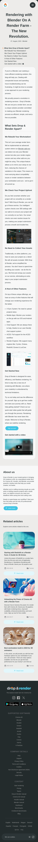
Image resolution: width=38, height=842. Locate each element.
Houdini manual (19, 799)
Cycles (19, 734)
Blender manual (19, 802)
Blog (19, 813)
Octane (19, 725)
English (8, 822)
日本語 (30, 826)
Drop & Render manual (19, 794)
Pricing (19, 788)
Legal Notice (19, 775)
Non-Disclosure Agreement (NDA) (19, 769)
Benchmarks (19, 808)
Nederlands (15, 822)
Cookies (19, 767)
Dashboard (19, 805)
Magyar (23, 822)
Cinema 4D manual (19, 797)
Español (8, 826)
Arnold (19, 731)
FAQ (19, 755)
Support (19, 758)
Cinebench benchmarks (19, 811)
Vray (19, 737)
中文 (22, 830)
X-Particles (19, 745)
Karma (19, 742)
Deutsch (29, 822)
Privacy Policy (19, 761)
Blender (19, 720)
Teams (19, 791)
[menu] (32, 5)
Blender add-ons (24, 149)
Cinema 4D (18, 717)
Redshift (19, 728)
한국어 (17, 830)
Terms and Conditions (19, 764)
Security (19, 772)
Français (15, 826)
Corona (19, 740)
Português (23, 826)
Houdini (19, 723)
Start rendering (19, 785)
